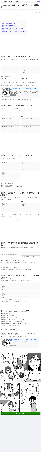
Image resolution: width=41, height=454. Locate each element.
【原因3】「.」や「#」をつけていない (9, 26)
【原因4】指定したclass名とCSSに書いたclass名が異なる (13, 28)
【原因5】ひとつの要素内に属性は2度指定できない (11, 29)
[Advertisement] (20, 43)
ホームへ (38, 1)
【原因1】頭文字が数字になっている (8, 23)
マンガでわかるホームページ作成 (9, 1)
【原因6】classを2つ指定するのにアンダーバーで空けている (13, 31)
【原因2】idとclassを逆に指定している (9, 25)
